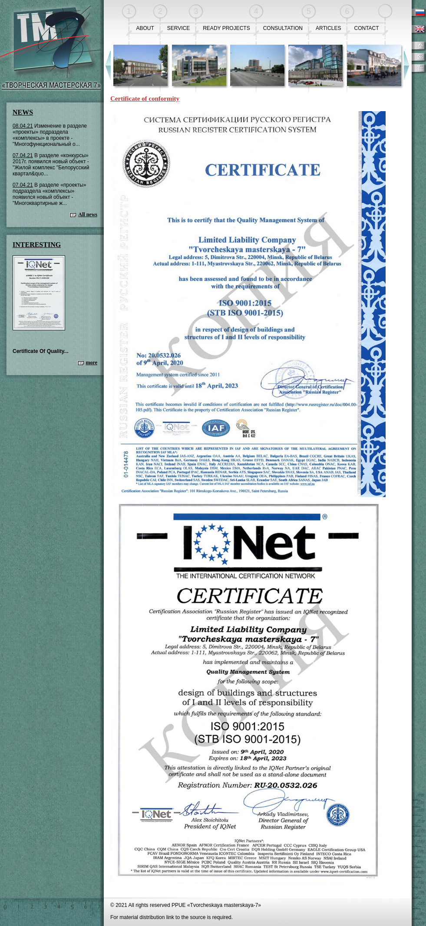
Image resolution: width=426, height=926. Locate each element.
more (91, 362)
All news (87, 214)
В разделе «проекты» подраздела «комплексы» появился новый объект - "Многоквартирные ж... (49, 194)
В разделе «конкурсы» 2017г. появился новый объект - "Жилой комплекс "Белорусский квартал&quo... (51, 164)
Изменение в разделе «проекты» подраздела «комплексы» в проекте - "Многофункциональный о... (50, 135)
